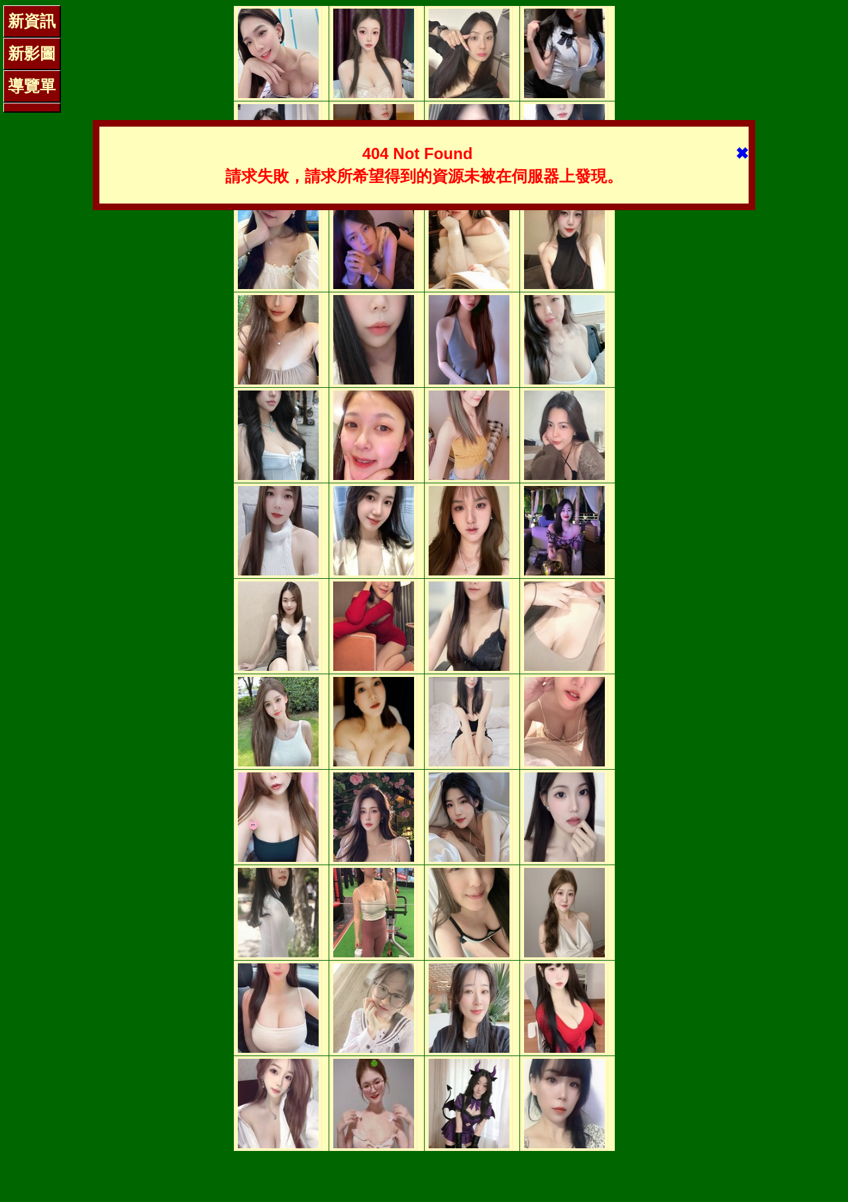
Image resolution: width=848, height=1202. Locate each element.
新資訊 (32, 21)
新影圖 (32, 53)
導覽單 (32, 86)
